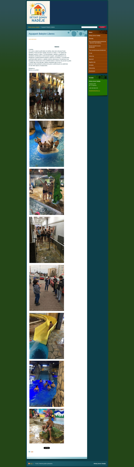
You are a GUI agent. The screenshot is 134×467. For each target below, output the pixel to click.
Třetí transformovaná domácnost (97, 50)
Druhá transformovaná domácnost (94, 46)
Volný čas (91, 56)
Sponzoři (91, 59)
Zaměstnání (92, 71)
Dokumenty (92, 68)
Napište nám (92, 62)
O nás (90, 53)
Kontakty (91, 65)
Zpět (32, 451)
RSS (31, 463)
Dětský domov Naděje (33, 27)
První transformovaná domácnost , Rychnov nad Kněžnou (97, 42)
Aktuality (91, 38)
